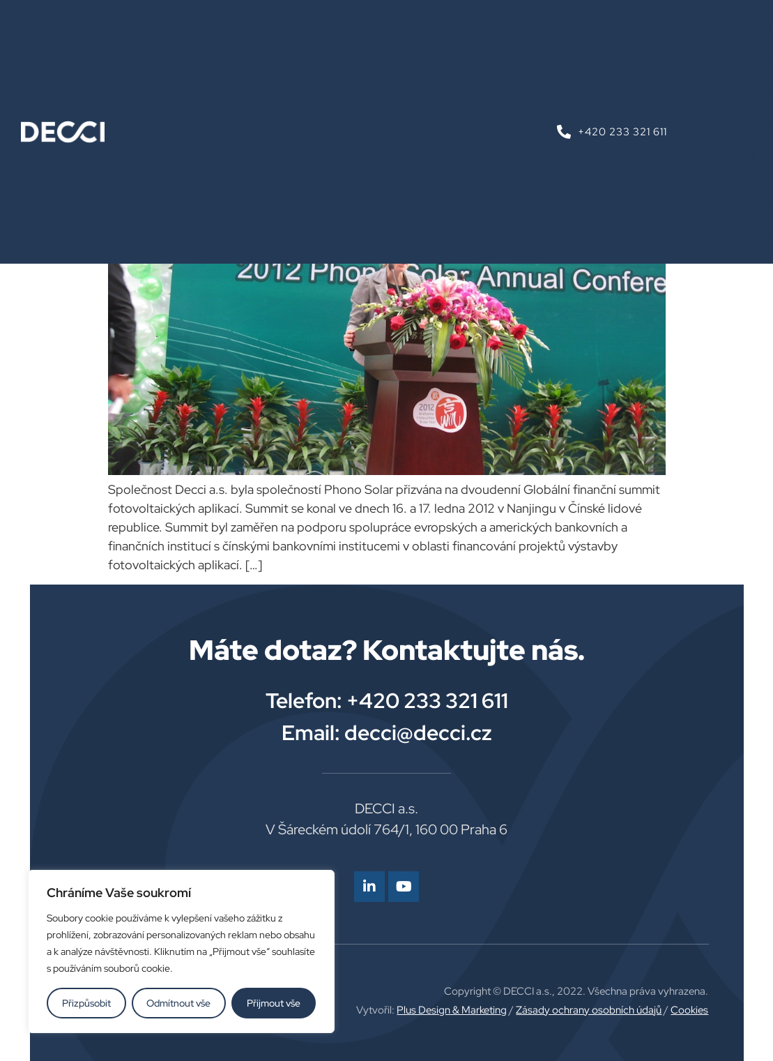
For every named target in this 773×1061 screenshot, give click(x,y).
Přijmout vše (273, 1003)
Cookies (689, 1010)
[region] (181, 951)
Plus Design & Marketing (452, 1010)
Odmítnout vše (179, 1003)
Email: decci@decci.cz (387, 732)
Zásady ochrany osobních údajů (588, 1010)
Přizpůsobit (86, 1003)
